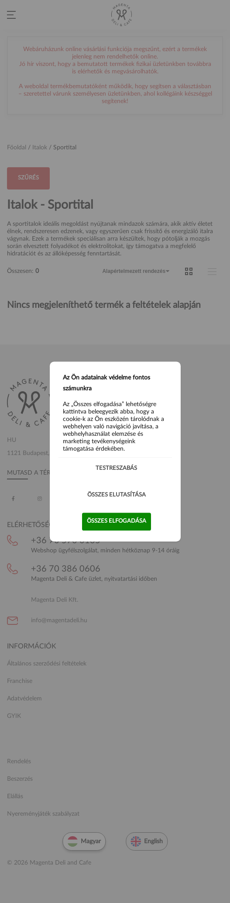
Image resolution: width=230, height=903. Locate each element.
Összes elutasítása (116, 495)
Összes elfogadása (116, 521)
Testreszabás (116, 468)
